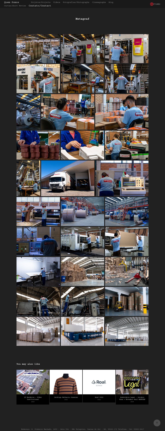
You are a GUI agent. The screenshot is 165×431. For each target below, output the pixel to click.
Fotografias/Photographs (76, 2)
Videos (56, 2)
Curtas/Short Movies (15, 6)
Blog (111, 2)
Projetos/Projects (40, 2)
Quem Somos (11, 2)
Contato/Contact (40, 5)
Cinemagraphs (99, 2)
